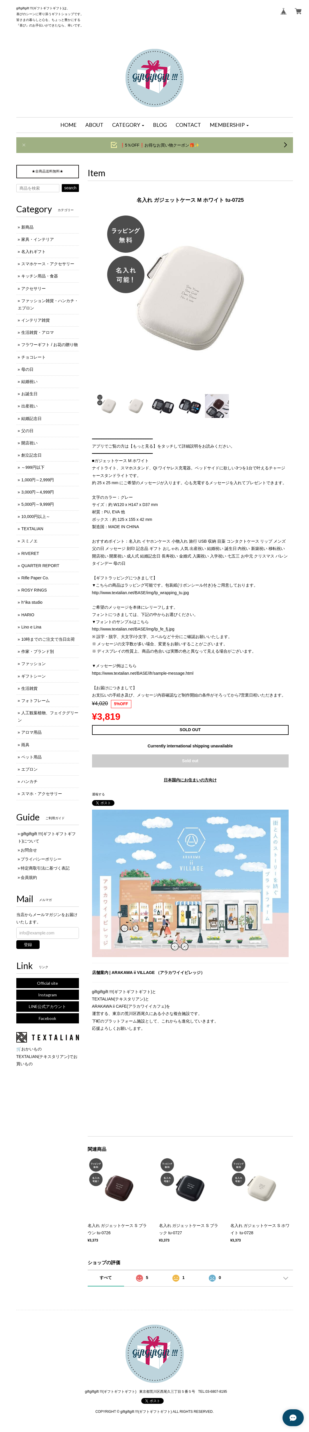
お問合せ (29, 850)
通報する (98, 794)
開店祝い (29, 443)
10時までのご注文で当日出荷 (48, 639)
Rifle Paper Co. (35, 578)
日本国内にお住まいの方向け (190, 780)
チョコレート (33, 357)
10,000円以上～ (35, 516)
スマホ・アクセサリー (41, 793)
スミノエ (29, 541)
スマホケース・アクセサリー (47, 263)
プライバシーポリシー (41, 859)
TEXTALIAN (32, 528)
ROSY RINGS (34, 590)
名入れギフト (33, 251)
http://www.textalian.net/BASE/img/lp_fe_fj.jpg (133, 629)
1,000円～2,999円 (37, 480)
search (70, 188)
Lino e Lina (31, 627)
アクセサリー (33, 288)
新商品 (27, 227)
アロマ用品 (31, 732)
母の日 (27, 369)
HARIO (27, 614)
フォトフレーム (35, 700)
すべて (106, 1277)
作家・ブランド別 (37, 651)
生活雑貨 (29, 688)
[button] (128, 125)
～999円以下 (32, 467)
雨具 (25, 744)
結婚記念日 (31, 418)
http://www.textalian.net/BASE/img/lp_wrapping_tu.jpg (140, 592)
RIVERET (30, 553)
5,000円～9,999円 (37, 504)
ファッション (33, 663)
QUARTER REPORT (40, 565)
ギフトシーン (33, 676)
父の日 (27, 430)
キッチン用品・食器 (39, 276)
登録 (28, 944)
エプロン (29, 769)
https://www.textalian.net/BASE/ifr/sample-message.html (143, 673)
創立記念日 (31, 455)
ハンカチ (29, 781)
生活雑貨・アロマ (37, 332)
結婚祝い (29, 381)
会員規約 (29, 877)
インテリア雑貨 (35, 320)
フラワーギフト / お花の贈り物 (49, 344)
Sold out (190, 760)
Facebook (47, 1018)
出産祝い (29, 406)
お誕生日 (29, 393)
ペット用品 (31, 757)
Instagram (47, 994)
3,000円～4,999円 (37, 492)
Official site (47, 983)
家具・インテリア (37, 239)
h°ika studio (32, 602)
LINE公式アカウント (47, 1006)
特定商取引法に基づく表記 (45, 868)
